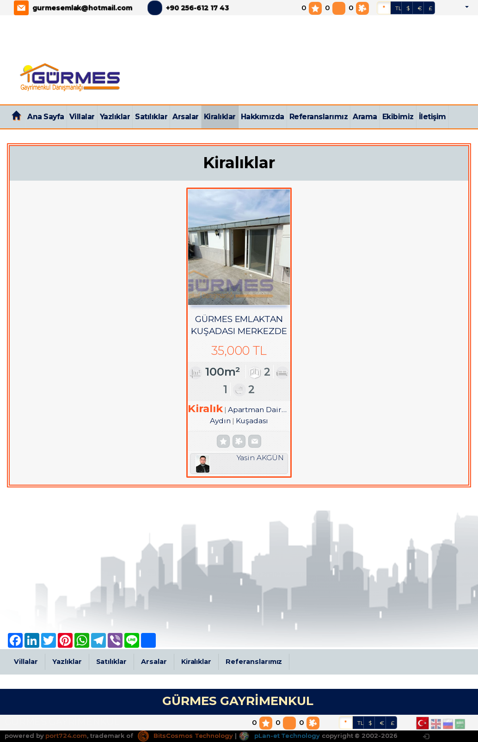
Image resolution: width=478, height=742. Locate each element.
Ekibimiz (398, 116)
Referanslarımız (318, 116)
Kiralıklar (220, 116)
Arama (365, 116)
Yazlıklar (115, 116)
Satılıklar (151, 116)
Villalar (82, 116)
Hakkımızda (262, 116)
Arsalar (185, 116)
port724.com (65, 735)
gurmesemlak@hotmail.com (82, 8)
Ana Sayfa (45, 116)
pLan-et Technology (279, 735)
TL (398, 8)
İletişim (432, 116)
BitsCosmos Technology (185, 735)
